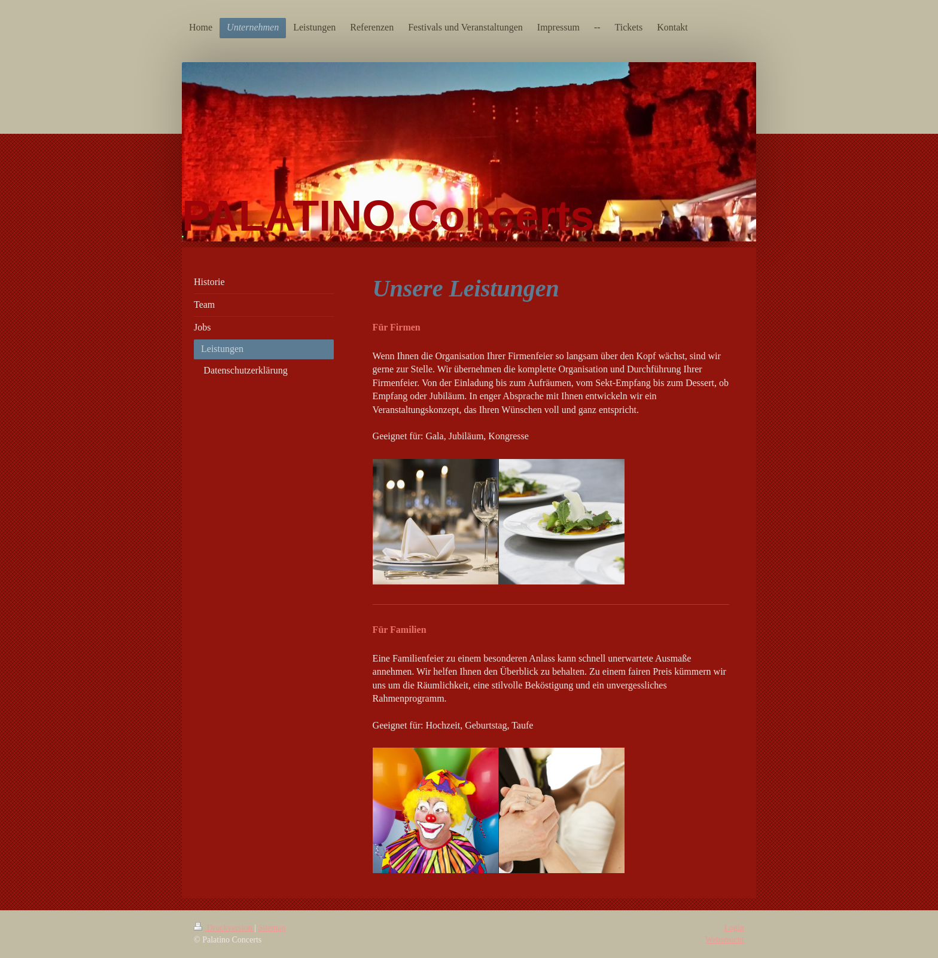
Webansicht (724, 939)
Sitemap (272, 927)
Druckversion (224, 927)
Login (734, 927)
